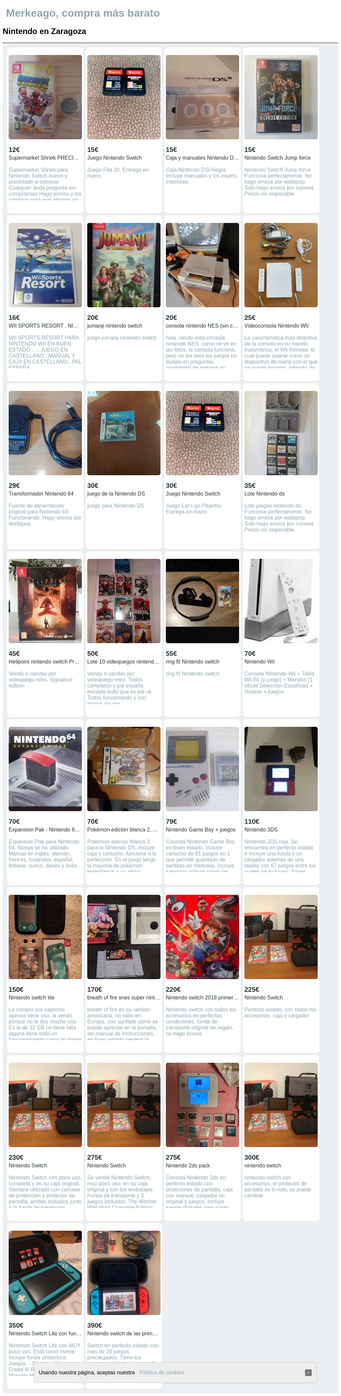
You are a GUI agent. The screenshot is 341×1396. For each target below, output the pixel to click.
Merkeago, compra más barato (83, 13)
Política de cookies (162, 1372)
